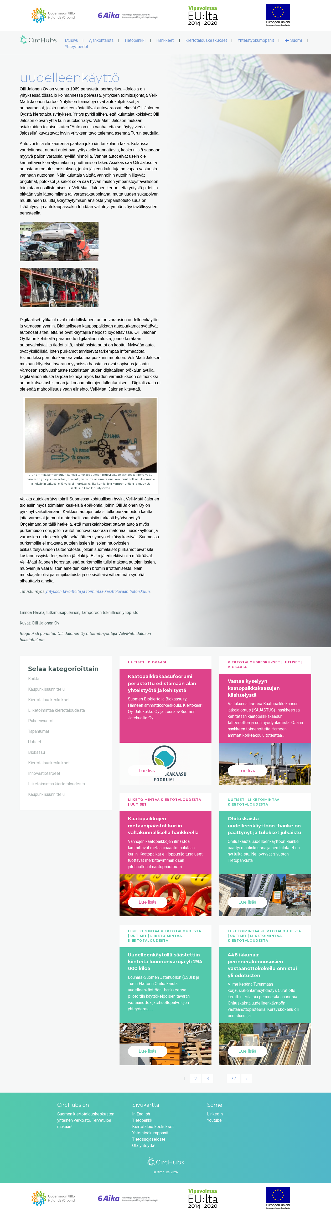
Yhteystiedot (76, 46)
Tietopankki (135, 40)
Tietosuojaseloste (149, 1139)
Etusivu (71, 40)
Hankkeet (165, 40)
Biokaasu (36, 752)
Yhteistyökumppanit (256, 40)
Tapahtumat (38, 731)
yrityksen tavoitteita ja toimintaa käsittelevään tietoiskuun (98, 591)
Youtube (214, 1120)
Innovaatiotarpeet (44, 773)
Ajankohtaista (101, 40)
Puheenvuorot (41, 720)
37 (233, 1078)
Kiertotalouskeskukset (206, 40)
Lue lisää (148, 770)
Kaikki (33, 678)
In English (141, 1113)
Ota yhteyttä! (144, 1145)
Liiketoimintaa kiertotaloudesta (56, 710)
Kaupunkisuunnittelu (46, 689)
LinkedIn (215, 1113)
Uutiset (34, 741)
